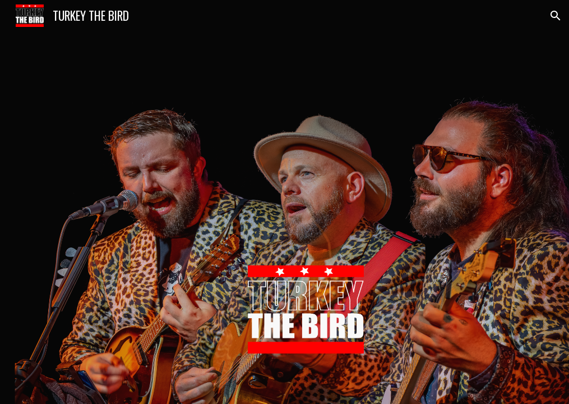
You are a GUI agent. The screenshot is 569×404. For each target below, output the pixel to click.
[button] (555, 15)
